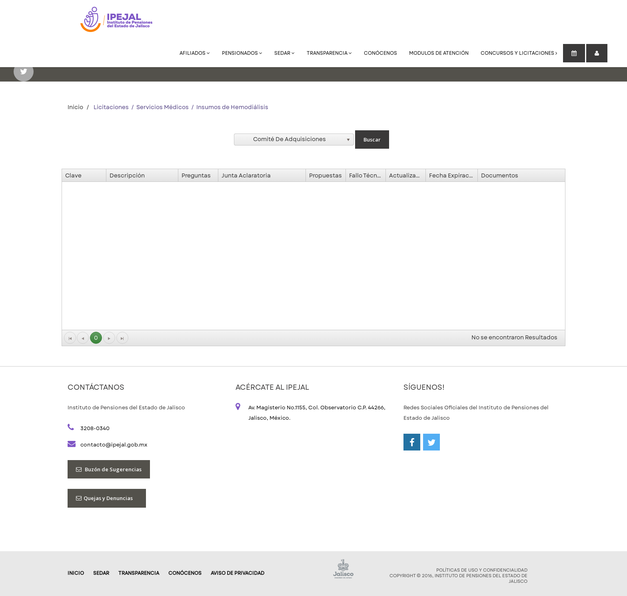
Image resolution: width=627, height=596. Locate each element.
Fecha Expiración (453, 175)
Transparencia (329, 53)
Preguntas (196, 175)
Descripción (127, 175)
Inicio (75, 107)
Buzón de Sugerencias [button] (109, 469)
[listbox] (294, 140)
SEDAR (284, 53)
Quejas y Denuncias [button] (107, 498)
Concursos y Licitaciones (519, 53)
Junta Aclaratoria (246, 175)
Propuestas (325, 175)
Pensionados (242, 53)
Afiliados (195, 53)
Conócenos (380, 53)
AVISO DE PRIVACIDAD (237, 573)
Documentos (499, 175)
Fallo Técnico (367, 175)
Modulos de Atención (439, 53)
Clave (73, 175)
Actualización (407, 175)
